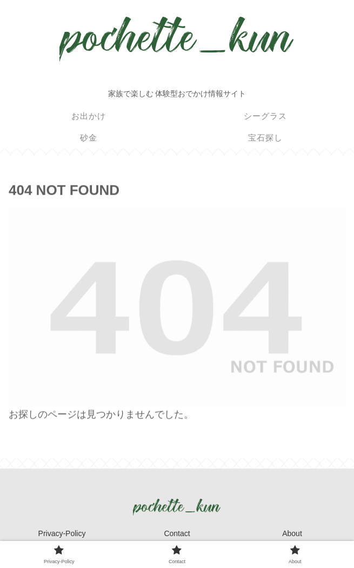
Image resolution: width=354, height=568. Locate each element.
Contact (177, 533)
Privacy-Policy (62, 533)
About (292, 533)
